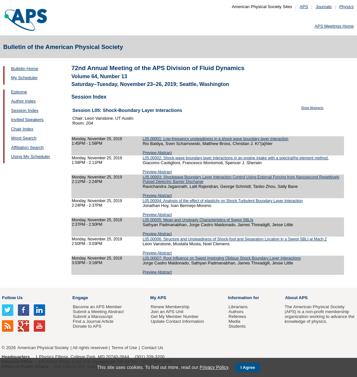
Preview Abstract (157, 153)
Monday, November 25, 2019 (97, 139)
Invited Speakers (27, 119)
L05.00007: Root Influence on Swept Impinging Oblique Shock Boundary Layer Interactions (221, 258)
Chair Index (22, 129)
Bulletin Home (24, 68)
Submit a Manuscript (92, 316)
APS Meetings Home (334, 26)
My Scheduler (24, 77)
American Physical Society (43, 347)
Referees (237, 316)
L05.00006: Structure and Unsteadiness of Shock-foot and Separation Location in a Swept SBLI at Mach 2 (234, 239)
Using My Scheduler (30, 156)
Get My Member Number (175, 316)
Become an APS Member (97, 306)
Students (237, 326)
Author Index (23, 101)
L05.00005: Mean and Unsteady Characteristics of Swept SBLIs (197, 220)
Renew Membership (170, 306)
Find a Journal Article (93, 321)
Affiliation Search (27, 147)
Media (234, 321)
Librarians (238, 306)
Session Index (24, 110)
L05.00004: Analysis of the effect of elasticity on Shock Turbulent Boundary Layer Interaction (222, 201)
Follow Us (12, 297)
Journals (324, 6)
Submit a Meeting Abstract (98, 311)
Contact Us (152, 347)
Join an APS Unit (167, 311)
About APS (296, 297)
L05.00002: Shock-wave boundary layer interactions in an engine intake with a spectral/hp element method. (235, 158)
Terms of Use (124, 347)
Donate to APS (87, 326)
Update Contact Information (177, 321)
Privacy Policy (214, 367)
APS (304, 6)
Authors (235, 311)
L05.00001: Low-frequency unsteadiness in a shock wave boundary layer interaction (215, 139)
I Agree (247, 367)
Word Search (23, 138)
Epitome (19, 92)
